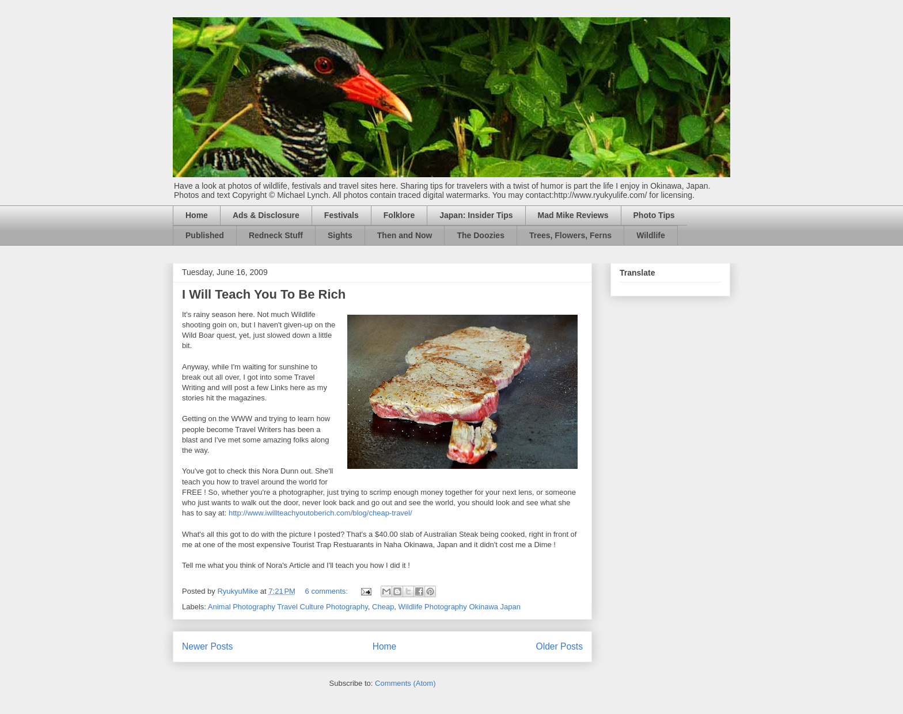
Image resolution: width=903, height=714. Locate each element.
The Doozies (480, 235)
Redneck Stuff (276, 235)
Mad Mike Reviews (573, 215)
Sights (340, 235)
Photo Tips (654, 215)
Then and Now (404, 235)
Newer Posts (207, 646)
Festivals (341, 215)
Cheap (383, 606)
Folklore (399, 215)
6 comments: (327, 591)
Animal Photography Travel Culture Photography (288, 606)
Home (196, 215)
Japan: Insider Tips (476, 215)
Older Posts (559, 646)
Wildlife (650, 235)
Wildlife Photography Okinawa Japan (460, 606)
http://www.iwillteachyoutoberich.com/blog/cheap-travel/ (320, 513)
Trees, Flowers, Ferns (570, 235)
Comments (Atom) (405, 683)
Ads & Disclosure (266, 215)
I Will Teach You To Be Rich (264, 294)
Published (204, 235)
